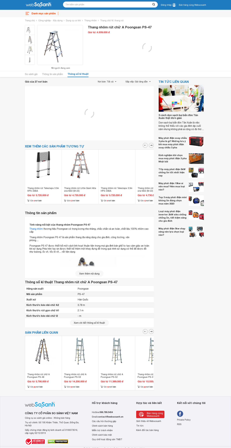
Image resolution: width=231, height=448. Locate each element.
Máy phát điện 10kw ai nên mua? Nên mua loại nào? (172, 186)
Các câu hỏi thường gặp (104, 421)
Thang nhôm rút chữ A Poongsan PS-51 (149, 375)
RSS (179, 424)
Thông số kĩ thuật (77, 73)
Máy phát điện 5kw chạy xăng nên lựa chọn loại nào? (172, 231)
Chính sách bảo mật (102, 435)
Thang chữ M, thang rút (112, 20)
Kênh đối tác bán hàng (147, 430)
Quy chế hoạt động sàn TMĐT (107, 439)
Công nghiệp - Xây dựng (50, 20)
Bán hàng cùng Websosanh (192, 5)
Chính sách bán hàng (102, 426)
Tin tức (140, 425)
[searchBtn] (154, 4)
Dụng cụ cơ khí (73, 20)
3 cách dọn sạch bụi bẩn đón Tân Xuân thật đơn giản (178, 116)
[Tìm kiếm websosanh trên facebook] (180, 414)
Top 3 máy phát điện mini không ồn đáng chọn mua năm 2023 (173, 200)
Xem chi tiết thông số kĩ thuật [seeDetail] (89, 322)
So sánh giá (31, 74)
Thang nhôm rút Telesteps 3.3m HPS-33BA (43, 189)
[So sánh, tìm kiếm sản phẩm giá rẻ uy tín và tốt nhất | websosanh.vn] (38, 5)
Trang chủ (30, 20)
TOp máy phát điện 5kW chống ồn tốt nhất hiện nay (172, 172)
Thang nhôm (90, 20)
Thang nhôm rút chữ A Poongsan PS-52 (112, 375)
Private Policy (184, 420)
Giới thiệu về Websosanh (148, 421)
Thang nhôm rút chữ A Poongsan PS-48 (38, 375)
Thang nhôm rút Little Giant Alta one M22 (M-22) (80, 189)
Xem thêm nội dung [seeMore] (89, 273)
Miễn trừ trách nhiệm (102, 430)
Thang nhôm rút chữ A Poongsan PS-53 (75, 375)
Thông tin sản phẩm (52, 74)
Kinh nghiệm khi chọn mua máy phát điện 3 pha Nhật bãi (173, 158)
